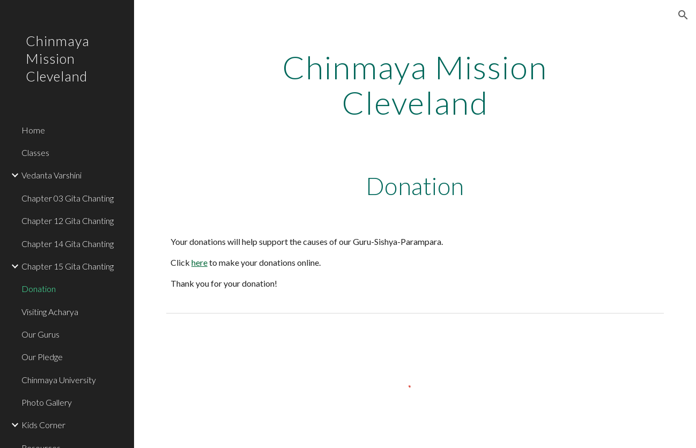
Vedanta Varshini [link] (51, 175)
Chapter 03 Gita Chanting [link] (67, 198)
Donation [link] (38, 288)
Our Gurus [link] (40, 334)
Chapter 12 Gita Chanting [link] (67, 220)
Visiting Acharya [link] (49, 312)
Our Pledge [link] (42, 357)
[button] (683, 15)
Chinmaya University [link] (58, 380)
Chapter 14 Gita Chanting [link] (67, 243)
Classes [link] (35, 152)
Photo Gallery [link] (46, 402)
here (199, 262)
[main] (415, 84)
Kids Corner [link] (43, 425)
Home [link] (33, 130)
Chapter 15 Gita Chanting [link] (67, 266)
